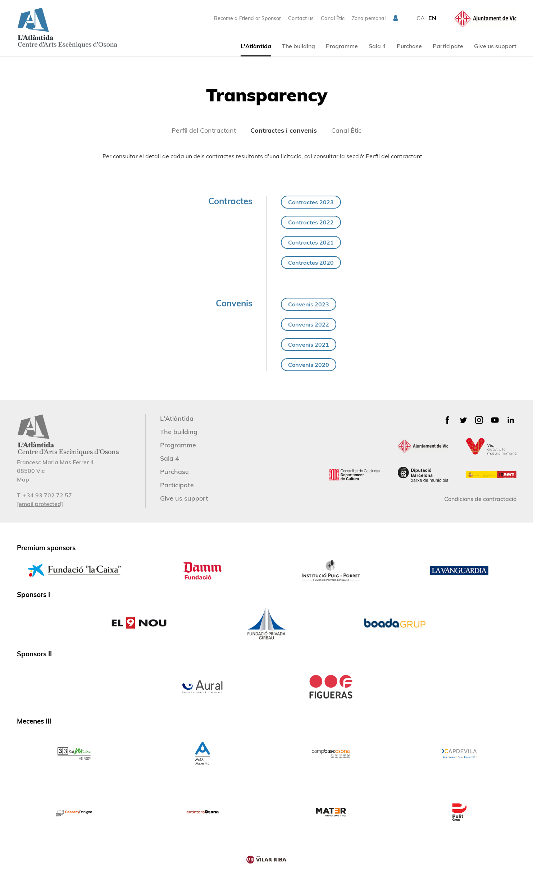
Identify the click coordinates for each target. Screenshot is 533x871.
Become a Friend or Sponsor (247, 18)
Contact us (301, 18)
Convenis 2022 (308, 324)
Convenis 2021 (308, 344)
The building (298, 46)
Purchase (409, 46)
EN (432, 18)
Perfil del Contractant (204, 130)
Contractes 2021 (311, 242)
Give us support (495, 46)
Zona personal (369, 18)
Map (23, 479)
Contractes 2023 (311, 202)
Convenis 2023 (308, 304)
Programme (342, 46)
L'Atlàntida (256, 46)
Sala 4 (377, 46)
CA (420, 18)
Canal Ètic (333, 18)
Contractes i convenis (283, 130)
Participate (448, 46)
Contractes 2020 (311, 262)
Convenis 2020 (308, 364)
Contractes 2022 (311, 222)
